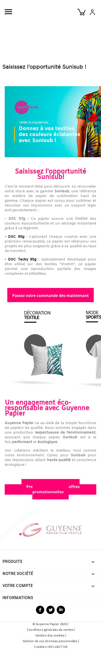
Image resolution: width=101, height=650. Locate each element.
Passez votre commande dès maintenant (50, 295)
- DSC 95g (14, 236)
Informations (17, 598)
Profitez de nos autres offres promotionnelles (53, 489)
